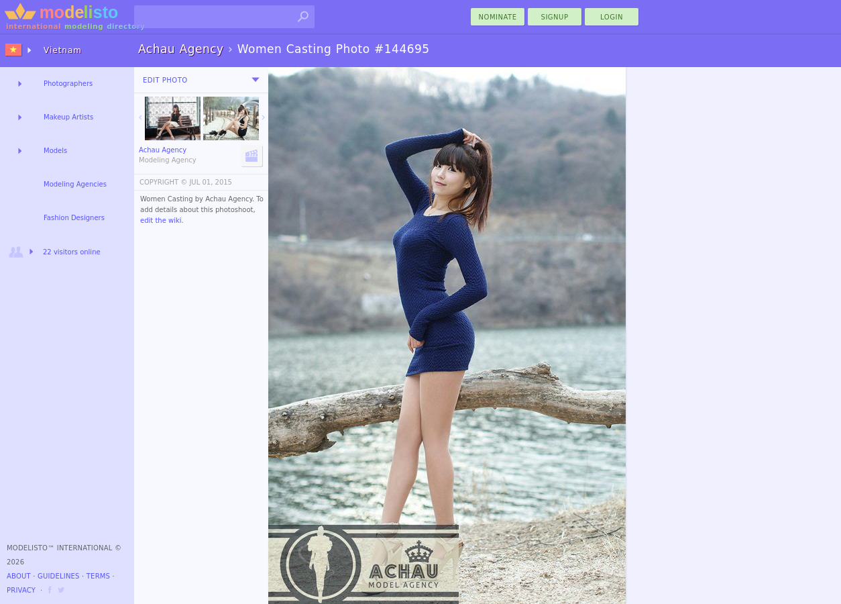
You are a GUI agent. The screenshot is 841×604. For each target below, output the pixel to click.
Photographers (68, 83)
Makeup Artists (68, 117)
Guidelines (59, 576)
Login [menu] (611, 17)
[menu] (255, 80)
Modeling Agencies (75, 184)
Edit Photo (165, 80)
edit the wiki (161, 220)
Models (55, 150)
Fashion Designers (74, 217)
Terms (98, 576)
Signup (555, 17)
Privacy (21, 590)
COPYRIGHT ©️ (163, 182)
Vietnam (63, 50)
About (19, 576)
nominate (498, 17)
